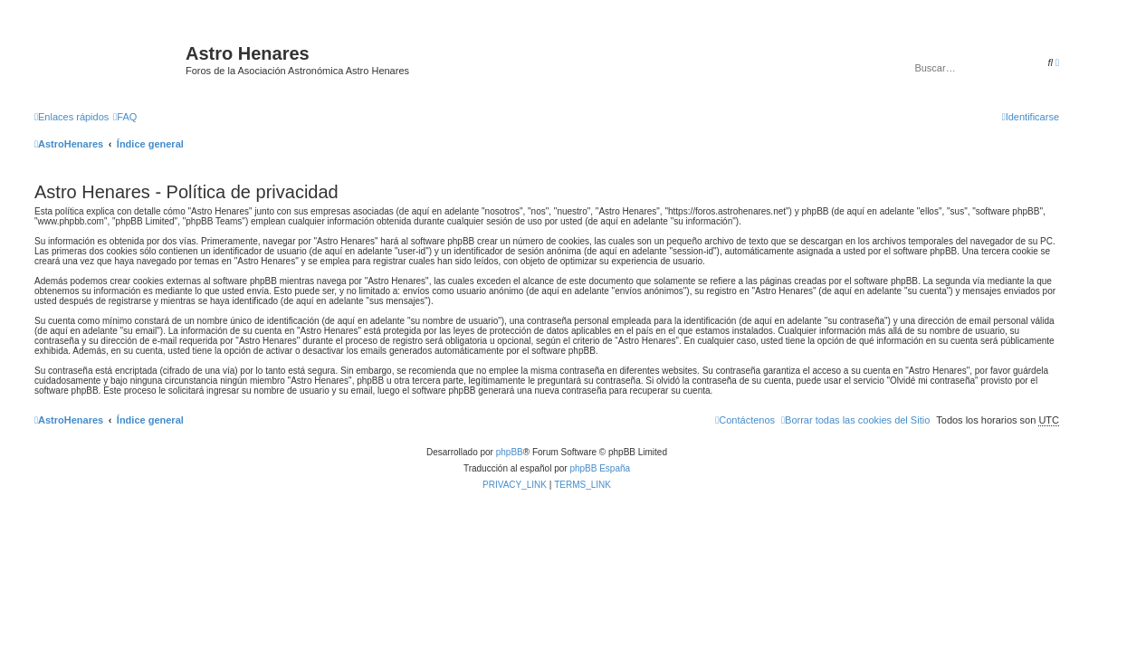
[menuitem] (125, 117)
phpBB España (599, 468)
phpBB (509, 452)
